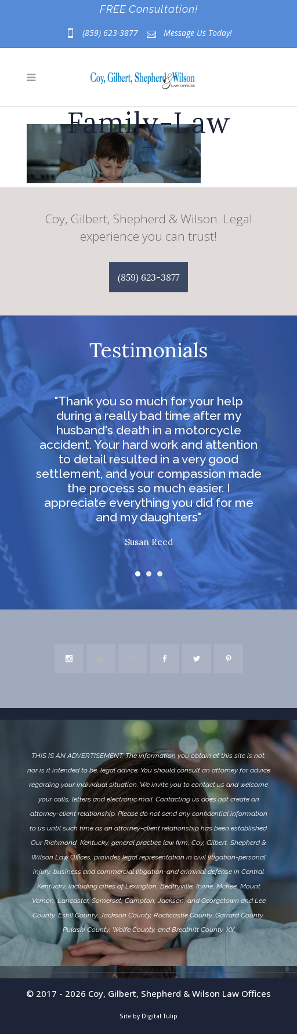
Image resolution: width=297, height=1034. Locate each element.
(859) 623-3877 (110, 32)
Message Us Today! (198, 32)
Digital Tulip (160, 1016)
